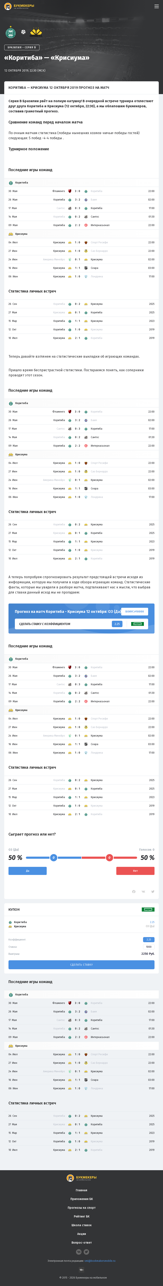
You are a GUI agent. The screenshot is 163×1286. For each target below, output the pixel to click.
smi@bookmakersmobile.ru (99, 1260)
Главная (81, 1190)
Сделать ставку (81, 964)
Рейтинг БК (81, 1216)
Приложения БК (81, 1199)
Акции (81, 1234)
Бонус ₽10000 (134, 611)
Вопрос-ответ (82, 1242)
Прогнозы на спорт (82, 1208)
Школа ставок (82, 1225)
